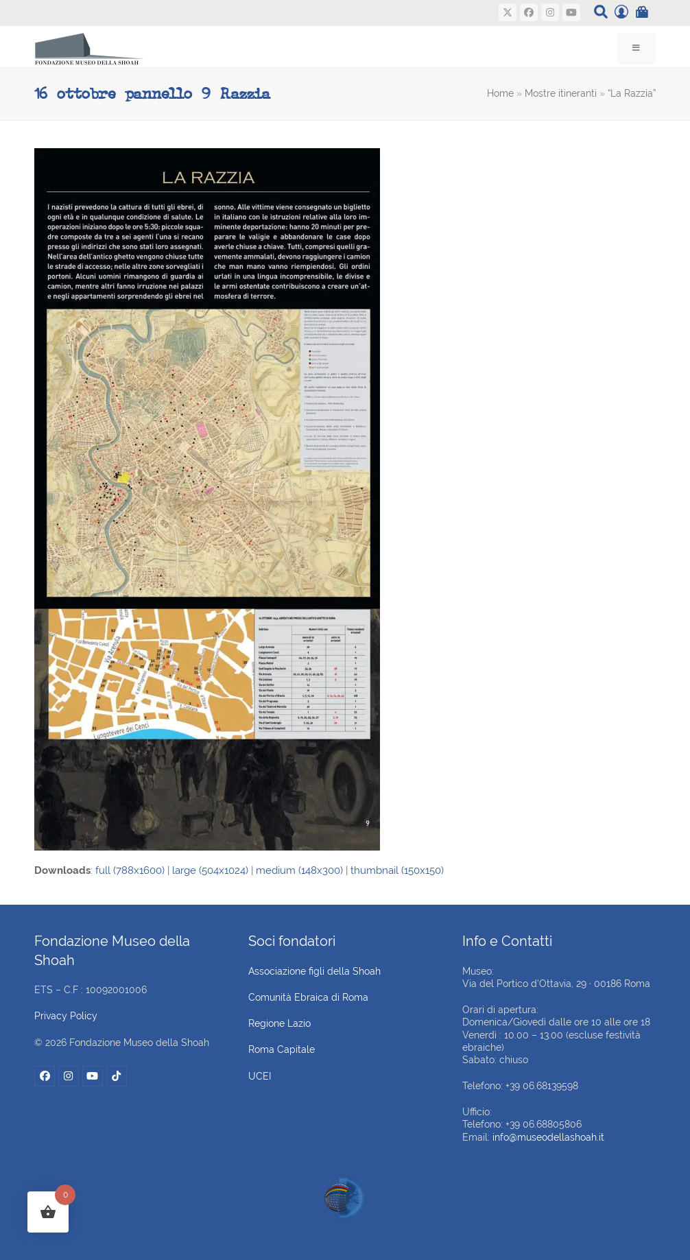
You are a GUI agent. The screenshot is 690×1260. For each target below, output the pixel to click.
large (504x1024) (210, 870)
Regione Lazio (279, 1023)
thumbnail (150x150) (397, 870)
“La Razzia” (632, 93)
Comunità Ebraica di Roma (308, 997)
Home (500, 93)
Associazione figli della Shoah (314, 971)
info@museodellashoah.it (548, 1137)
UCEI (259, 1076)
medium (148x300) (299, 870)
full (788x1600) (130, 870)
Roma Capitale (281, 1049)
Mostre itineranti (561, 93)
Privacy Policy (65, 1015)
